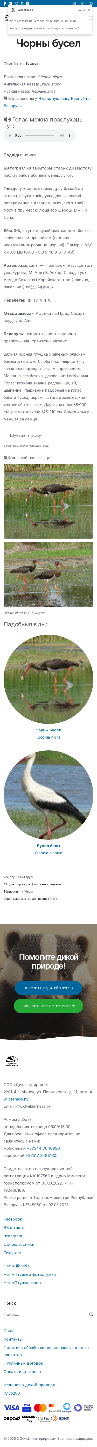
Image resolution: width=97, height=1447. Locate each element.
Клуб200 (12, 1393)
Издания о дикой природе (29, 1384)
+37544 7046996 (43, 1148)
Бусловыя (33, 63)
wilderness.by (16, 1099)
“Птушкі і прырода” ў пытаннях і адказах (32, 884)
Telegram (12, 1252)
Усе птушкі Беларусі (18, 877)
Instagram (13, 1236)
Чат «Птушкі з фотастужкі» (30, 1274)
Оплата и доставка (22, 1371)
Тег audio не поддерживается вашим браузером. (40, 135)
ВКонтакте (14, 1227)
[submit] (91, 1314)
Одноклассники (19, 1244)
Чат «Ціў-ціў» (16, 1266)
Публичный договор (23, 1363)
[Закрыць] (89, 10)
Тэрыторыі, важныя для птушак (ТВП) (30, 898)
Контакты (13, 1339)
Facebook (13, 1219)
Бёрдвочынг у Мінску (19, 891)
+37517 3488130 (41, 1155)
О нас (9, 1330)
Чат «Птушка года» (23, 1282)
